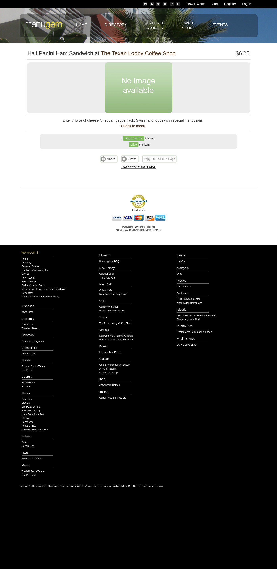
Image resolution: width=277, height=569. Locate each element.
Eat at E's (27, 386)
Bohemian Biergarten (33, 341)
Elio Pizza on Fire (31, 407)
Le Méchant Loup (108, 372)
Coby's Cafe (105, 290)
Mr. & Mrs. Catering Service (113, 294)
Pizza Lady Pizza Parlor (112, 310)
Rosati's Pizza (29, 426)
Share (111, 159)
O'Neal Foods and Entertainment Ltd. (196, 315)
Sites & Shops (29, 281)
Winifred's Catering (32, 458)
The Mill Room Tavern (33, 471)
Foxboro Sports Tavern (34, 366)
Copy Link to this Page (159, 159)
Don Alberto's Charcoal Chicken (116, 336)
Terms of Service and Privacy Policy (40, 297)
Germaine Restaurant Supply (114, 365)
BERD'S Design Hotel (188, 299)
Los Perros (27, 370)
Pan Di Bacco (184, 286)
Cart (215, 4)
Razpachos (28, 422)
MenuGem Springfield (33, 414)
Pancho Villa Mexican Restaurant (116, 339)
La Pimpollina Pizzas (110, 352)
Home (81, 25)
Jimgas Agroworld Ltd (188, 319)
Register (230, 4)
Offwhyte (26, 418)
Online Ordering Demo (33, 285)
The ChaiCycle (107, 278)
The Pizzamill (29, 475)
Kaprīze (181, 261)
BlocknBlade (28, 382)
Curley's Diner (29, 353)
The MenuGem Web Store (35, 270)
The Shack (27, 324)
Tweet (132, 159)
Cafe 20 (26, 403)
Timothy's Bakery (31, 328)
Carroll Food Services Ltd (112, 398)
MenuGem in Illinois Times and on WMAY (43, 289)
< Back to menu (132, 126)
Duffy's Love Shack (187, 345)
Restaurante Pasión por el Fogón (194, 332)
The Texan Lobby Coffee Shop (138, 53)
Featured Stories (30, 266)
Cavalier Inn (28, 446)
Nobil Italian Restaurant (189, 303)
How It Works (196, 4)
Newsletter (27, 293)
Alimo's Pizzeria (107, 369)
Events (220, 25)
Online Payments (138, 210)
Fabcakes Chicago (31, 410)
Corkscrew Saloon (109, 307)
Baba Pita (27, 399)
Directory (116, 25)
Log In (246, 4)
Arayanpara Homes (109, 385)
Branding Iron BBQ (109, 261)
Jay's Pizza (28, 312)
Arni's (25, 442)
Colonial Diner (106, 274)
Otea (179, 274)
